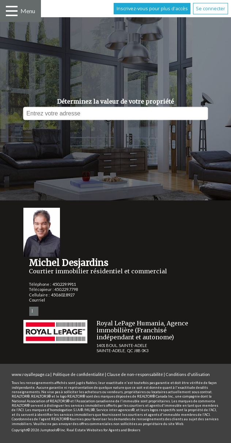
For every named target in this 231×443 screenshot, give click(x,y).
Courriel (37, 300)
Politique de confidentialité (78, 374)
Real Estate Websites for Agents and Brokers (103, 430)
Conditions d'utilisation (188, 374)
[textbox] (115, 113)
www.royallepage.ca (31, 374)
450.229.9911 (64, 284)
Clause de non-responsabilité (135, 374)
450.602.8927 (63, 294)
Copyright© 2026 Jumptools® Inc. (39, 430)
